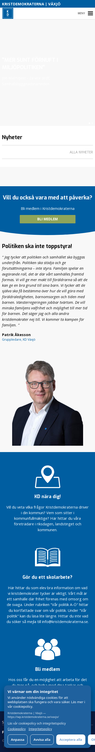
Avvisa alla (41, 739)
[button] (89, 123)
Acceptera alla (71, 739)
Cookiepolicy (17, 729)
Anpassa (17, 739)
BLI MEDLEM (47, 219)
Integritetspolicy (40, 729)
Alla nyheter (81, 152)
